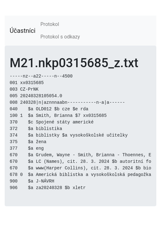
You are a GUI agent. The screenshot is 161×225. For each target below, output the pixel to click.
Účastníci (23, 30)
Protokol (50, 24)
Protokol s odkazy (60, 37)
